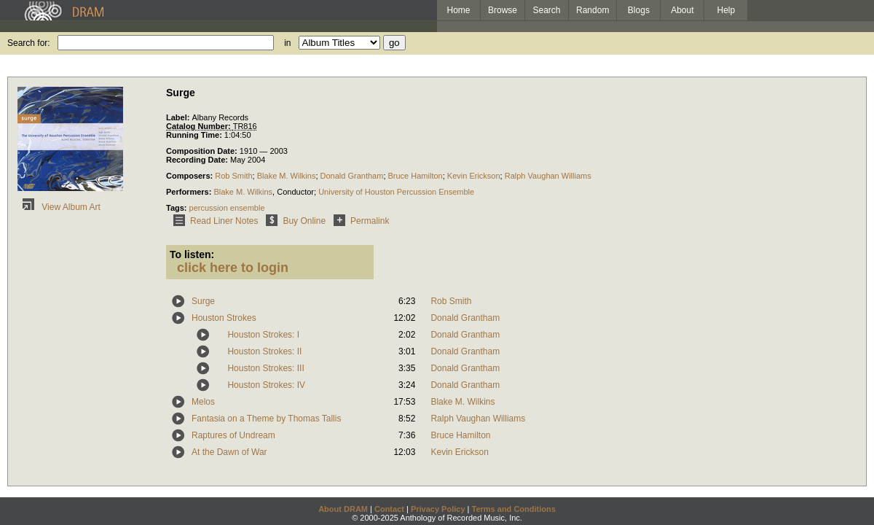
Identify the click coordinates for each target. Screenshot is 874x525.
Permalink (358, 221)
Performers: (189, 191)
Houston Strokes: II (264, 351)
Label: (179, 117)
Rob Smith (233, 175)
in (287, 43)
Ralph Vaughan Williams (548, 175)
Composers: (190, 175)
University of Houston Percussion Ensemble (396, 191)
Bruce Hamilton (415, 175)
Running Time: (195, 135)
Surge (203, 301)
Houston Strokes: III (265, 368)
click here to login (232, 267)
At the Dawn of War (229, 452)
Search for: (28, 43)
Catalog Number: (199, 126)
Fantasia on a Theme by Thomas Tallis (266, 418)
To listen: (192, 254)
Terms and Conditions (514, 509)
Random (592, 10)
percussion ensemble (227, 207)
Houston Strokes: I (263, 335)
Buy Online (293, 221)
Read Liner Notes (213, 221)
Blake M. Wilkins (286, 175)
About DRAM (343, 509)
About (682, 10)
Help (726, 10)
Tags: (177, 207)
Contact (389, 509)
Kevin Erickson (473, 175)
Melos (203, 402)
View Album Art (59, 207)
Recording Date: (198, 159)
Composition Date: (203, 151)
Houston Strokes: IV (266, 385)
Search (547, 10)
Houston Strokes (224, 318)
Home (458, 10)
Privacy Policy (438, 509)
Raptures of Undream (233, 435)
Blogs (639, 10)
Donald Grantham (352, 175)
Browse (502, 10)
